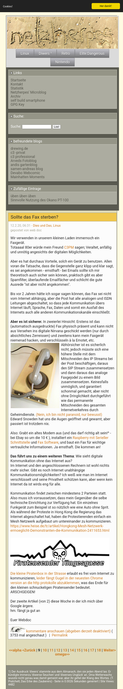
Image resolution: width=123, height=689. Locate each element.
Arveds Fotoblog (23, 161)
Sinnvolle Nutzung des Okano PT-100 (40, 200)
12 (58, 650)
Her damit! (106, 6)
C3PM (68, 247)
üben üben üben (23, 196)
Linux (57, 225)
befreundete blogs (26, 141)
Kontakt (17, 84)
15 (78, 650)
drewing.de (19, 149)
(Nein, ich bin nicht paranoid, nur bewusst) (68, 414)
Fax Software (48, 442)
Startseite (18, 80)
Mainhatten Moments (28, 177)
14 (72, 650)
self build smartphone (28, 100)
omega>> (62, 654)
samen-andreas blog (27, 169)
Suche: (17, 116)
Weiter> (110, 650)
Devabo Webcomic (25, 173)
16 (85, 650)
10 (45, 650)
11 (52, 650)
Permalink (60, 635)
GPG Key (17, 104)
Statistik (17, 88)
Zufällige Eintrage (25, 189)
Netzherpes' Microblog (28, 92)
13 (65, 650)
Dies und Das (42, 225)
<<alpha (15, 650)
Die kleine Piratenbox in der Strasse (38, 573)
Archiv (15, 96)
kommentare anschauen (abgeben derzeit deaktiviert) (60, 631)
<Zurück (29, 650)
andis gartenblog (24, 165)
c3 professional (23, 157)
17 (92, 650)
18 (99, 650)
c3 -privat (18, 153)
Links (16, 73)
